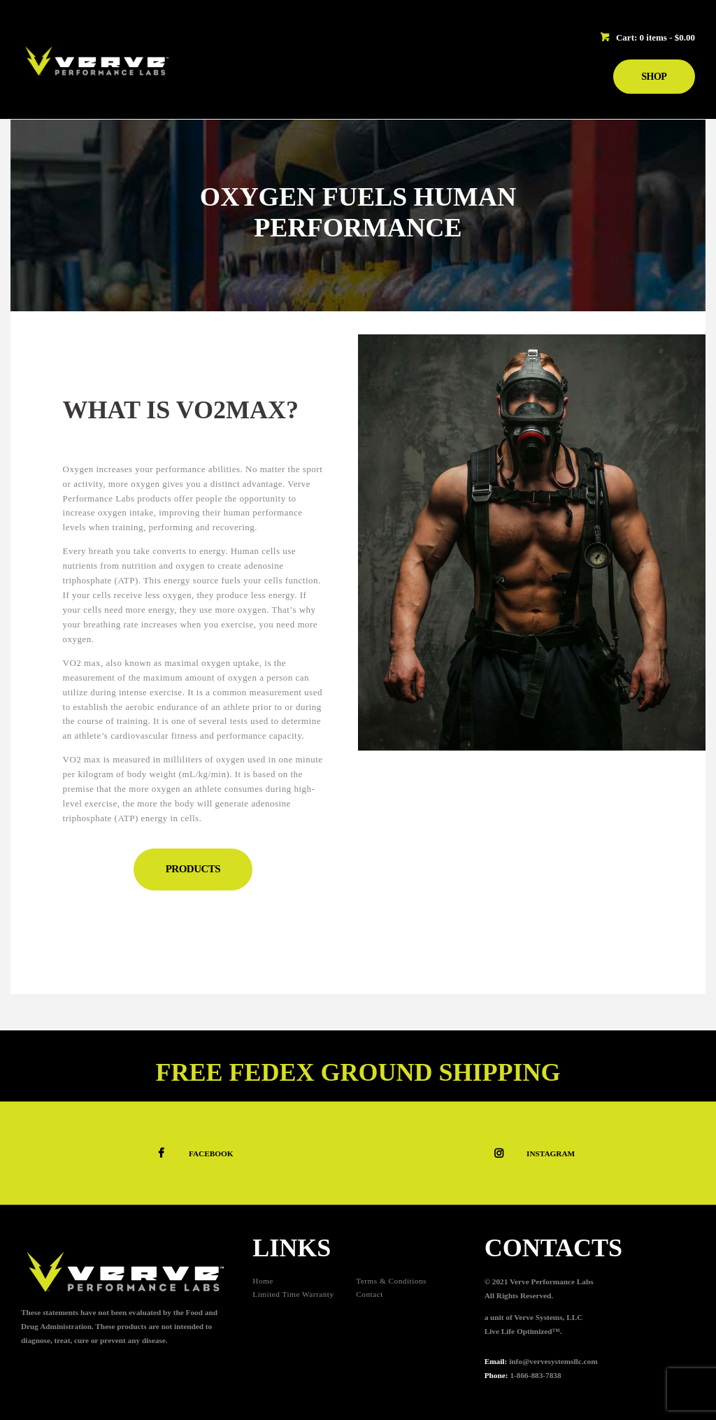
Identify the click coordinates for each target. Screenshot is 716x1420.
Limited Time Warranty (293, 1294)
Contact (369, 1294)
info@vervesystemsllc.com (553, 1361)
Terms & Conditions (391, 1281)
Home (262, 1281)
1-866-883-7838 (535, 1375)
